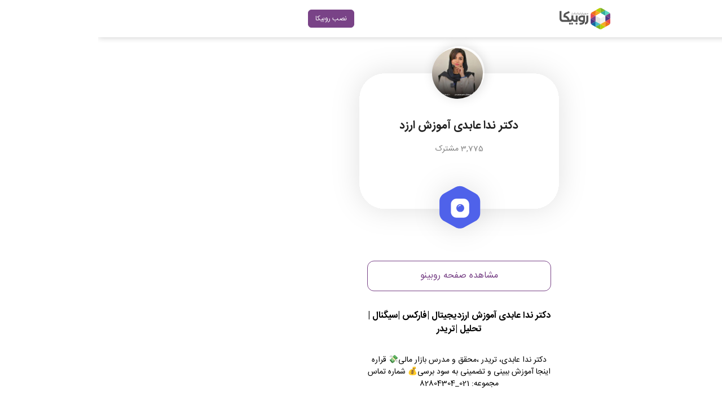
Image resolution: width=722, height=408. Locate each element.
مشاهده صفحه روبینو (361, 275)
